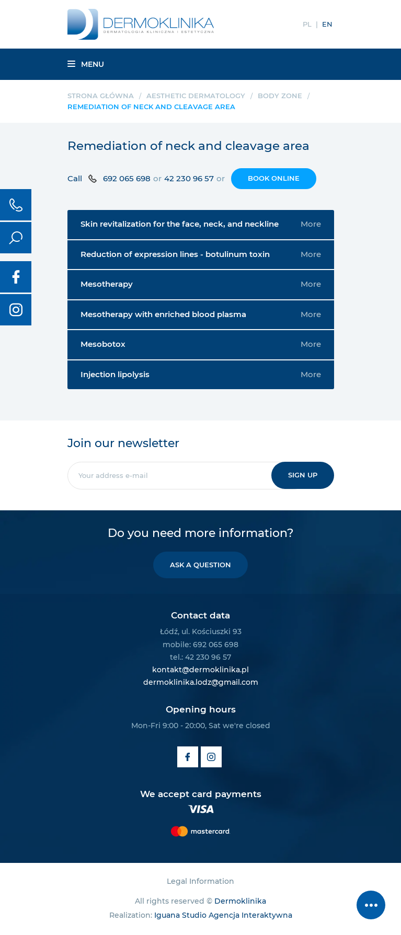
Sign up (302, 475)
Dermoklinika (240, 901)
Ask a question (200, 564)
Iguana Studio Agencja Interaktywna (223, 915)
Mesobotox (201, 344)
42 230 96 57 (189, 178)
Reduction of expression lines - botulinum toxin (201, 254)
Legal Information (200, 881)
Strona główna (100, 95)
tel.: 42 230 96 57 (200, 657)
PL (307, 24)
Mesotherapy (201, 284)
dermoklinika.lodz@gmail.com (200, 682)
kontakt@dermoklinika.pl (200, 669)
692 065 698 (127, 178)
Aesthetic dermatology (195, 95)
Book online (274, 178)
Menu (85, 64)
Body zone (280, 95)
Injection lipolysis (201, 374)
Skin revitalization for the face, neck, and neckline (201, 224)
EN (327, 24)
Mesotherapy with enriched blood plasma (201, 314)
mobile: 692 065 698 (200, 644)
